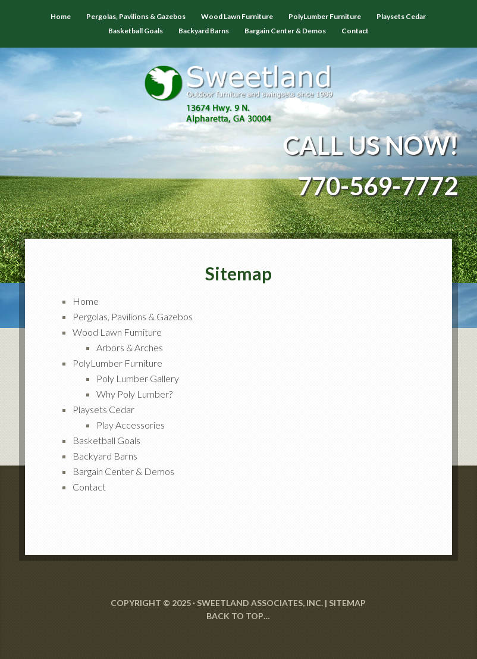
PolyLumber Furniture (117, 362)
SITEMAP (347, 603)
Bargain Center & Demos (123, 471)
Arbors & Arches (129, 347)
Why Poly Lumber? (134, 393)
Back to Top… (238, 616)
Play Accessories (130, 424)
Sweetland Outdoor (238, 85)
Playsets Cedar (103, 409)
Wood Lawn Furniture (117, 332)
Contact (89, 486)
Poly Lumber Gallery (137, 378)
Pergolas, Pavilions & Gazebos (133, 316)
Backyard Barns (105, 455)
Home (86, 301)
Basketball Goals (106, 440)
